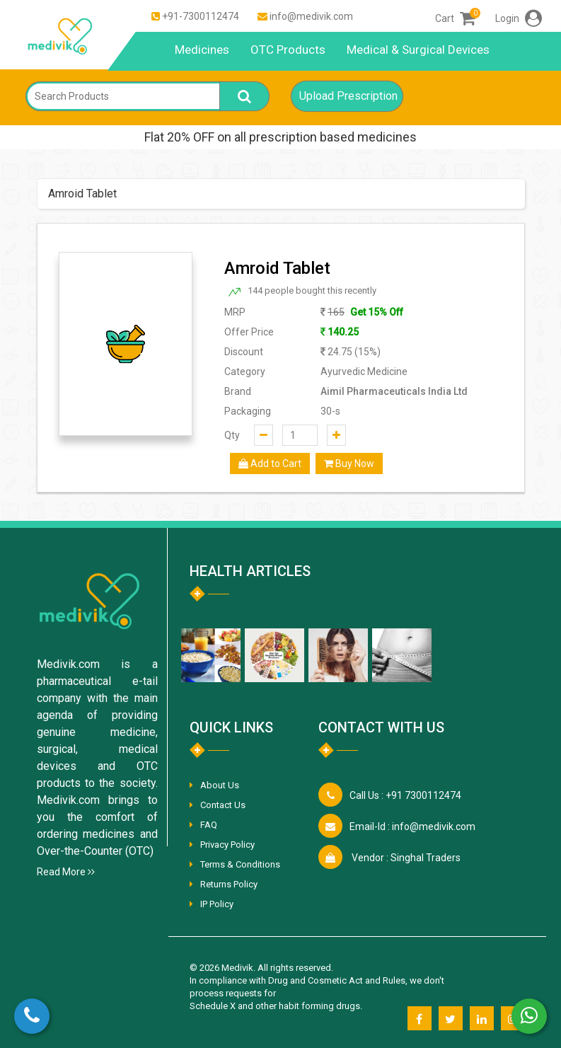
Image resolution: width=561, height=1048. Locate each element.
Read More (66, 871)
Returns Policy (229, 884)
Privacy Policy (227, 844)
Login (518, 18)
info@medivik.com (311, 16)
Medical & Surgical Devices (418, 49)
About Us (219, 785)
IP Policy (216, 904)
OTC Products (287, 49)
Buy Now (349, 463)
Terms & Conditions (240, 864)
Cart (455, 18)
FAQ (208, 824)
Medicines (202, 49)
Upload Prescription (348, 96)
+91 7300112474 (405, 795)
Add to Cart (269, 463)
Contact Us (222, 805)
